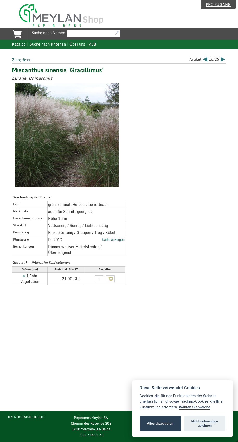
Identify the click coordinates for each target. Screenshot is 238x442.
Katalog (19, 44)
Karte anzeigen (113, 239)
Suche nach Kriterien (48, 44)
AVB (92, 44)
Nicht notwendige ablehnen (204, 423)
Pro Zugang (218, 5)
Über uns (77, 44)
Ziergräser (21, 59)
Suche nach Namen (48, 33)
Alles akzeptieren (160, 423)
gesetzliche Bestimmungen (26, 416)
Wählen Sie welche (194, 407)
